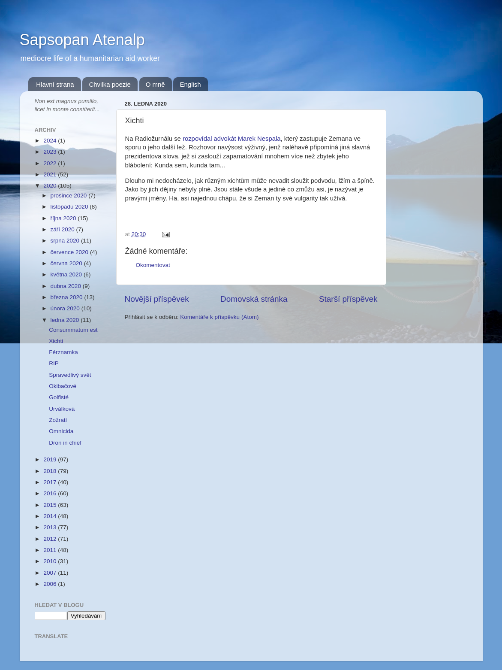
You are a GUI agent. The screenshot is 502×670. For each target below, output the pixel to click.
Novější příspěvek (157, 298)
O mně (155, 84)
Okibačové (62, 386)
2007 (50, 573)
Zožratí (58, 420)
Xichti (56, 341)
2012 (50, 539)
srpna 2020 (66, 240)
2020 (50, 185)
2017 (50, 482)
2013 (50, 527)
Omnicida (61, 431)
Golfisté (59, 397)
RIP (54, 363)
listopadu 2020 (70, 206)
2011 (50, 550)
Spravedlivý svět (70, 375)
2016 (50, 493)
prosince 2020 (70, 195)
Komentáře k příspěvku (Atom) (219, 317)
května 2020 (67, 274)
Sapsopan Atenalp (82, 40)
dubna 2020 (67, 286)
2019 (50, 459)
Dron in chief (65, 443)
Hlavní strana (55, 84)
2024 (50, 140)
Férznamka (63, 352)
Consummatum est (73, 330)
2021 (50, 174)
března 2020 (67, 297)
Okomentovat (153, 265)
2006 (50, 584)
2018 (50, 471)
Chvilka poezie (110, 84)
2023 (50, 152)
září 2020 (63, 229)
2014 (50, 516)
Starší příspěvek (348, 298)
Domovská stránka (253, 298)
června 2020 (67, 263)
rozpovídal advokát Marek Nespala (232, 138)
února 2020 (66, 308)
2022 (50, 163)
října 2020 (64, 218)
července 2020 (70, 252)
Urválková (62, 409)
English (190, 84)
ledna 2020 (66, 320)
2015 (50, 505)
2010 (50, 561)
